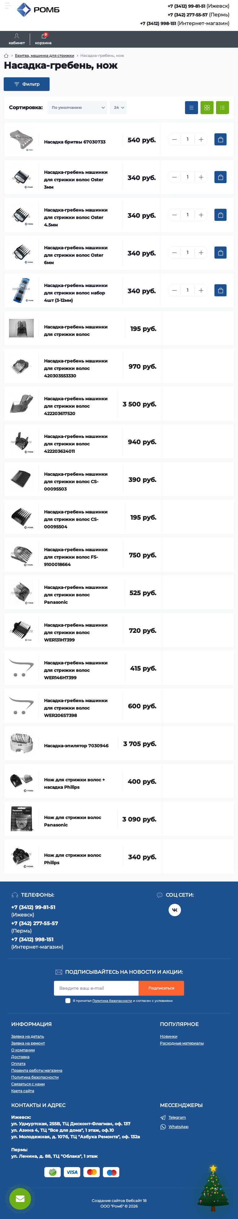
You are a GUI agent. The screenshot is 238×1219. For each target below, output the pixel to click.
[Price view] (191, 107)
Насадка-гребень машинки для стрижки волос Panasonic (76, 595)
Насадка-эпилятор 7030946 (76, 746)
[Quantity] (188, 139)
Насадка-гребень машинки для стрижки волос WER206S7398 (76, 708)
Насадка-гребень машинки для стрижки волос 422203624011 (76, 444)
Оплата (18, 1063)
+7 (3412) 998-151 (158, 23)
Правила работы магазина (36, 1070)
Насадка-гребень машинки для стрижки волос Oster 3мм (76, 180)
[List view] (222, 107)
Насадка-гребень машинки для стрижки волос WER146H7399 (76, 670)
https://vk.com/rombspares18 (175, 910)
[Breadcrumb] (6, 55)
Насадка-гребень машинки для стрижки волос (76, 330)
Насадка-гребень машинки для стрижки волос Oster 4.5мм (76, 217)
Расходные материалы (182, 1043)
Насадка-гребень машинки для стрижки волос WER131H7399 (76, 632)
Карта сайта (22, 1090)
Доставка (20, 1056)
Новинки (168, 1036)
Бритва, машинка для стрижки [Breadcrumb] (44, 55)
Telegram (177, 1117)
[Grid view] (207, 107)
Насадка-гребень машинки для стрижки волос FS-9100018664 (76, 557)
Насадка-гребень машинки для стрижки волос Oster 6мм (76, 255)
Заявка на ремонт (28, 1043)
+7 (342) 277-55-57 (188, 15)
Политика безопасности (112, 1001)
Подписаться (161, 988)
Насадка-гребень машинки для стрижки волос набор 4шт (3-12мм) (76, 293)
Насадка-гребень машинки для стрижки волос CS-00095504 (76, 519)
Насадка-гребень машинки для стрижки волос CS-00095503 (76, 481)
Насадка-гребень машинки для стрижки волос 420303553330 (76, 368)
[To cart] (220, 139)
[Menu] (8, 5)
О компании (23, 1050)
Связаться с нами (28, 1084)
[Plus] (201, 139)
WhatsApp (178, 1126)
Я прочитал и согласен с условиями (123, 1001)
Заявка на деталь (27, 1036)
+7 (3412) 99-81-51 (186, 6)
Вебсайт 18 (136, 1200)
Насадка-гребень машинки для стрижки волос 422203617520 (76, 406)
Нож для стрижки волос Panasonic (72, 821)
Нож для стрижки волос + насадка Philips (74, 783)
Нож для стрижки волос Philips (72, 858)
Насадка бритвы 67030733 (74, 142)
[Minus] (174, 139)
